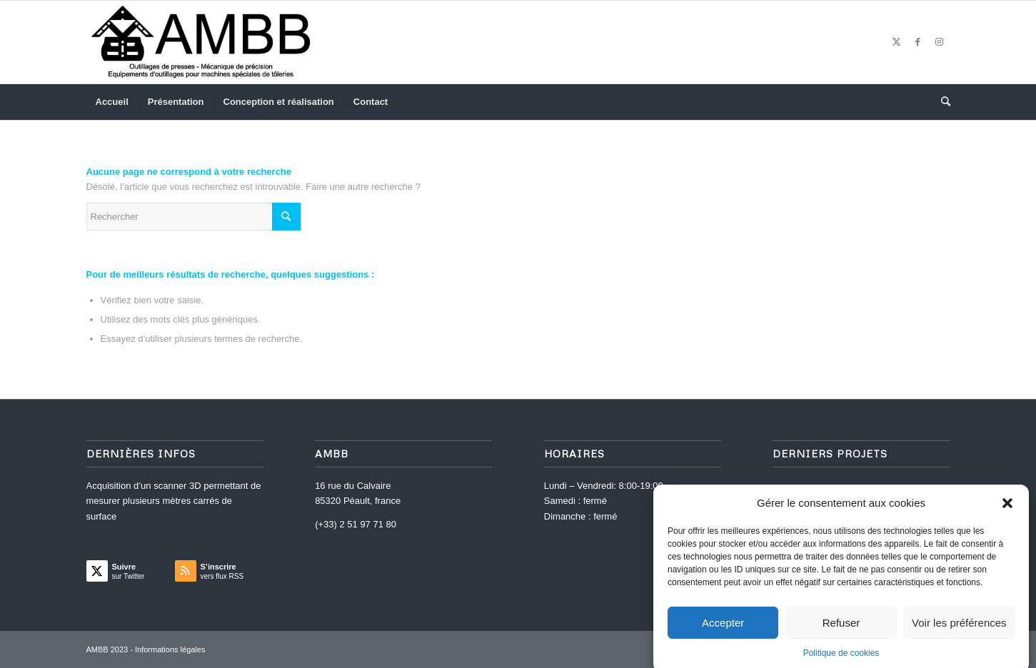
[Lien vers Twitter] (896, 42)
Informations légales (170, 649)
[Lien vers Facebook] (918, 42)
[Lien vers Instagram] (939, 42)
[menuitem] (112, 102)
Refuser (841, 630)
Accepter (723, 630)
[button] (1007, 510)
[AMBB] (201, 42)
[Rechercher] (941, 102)
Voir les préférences (959, 630)
